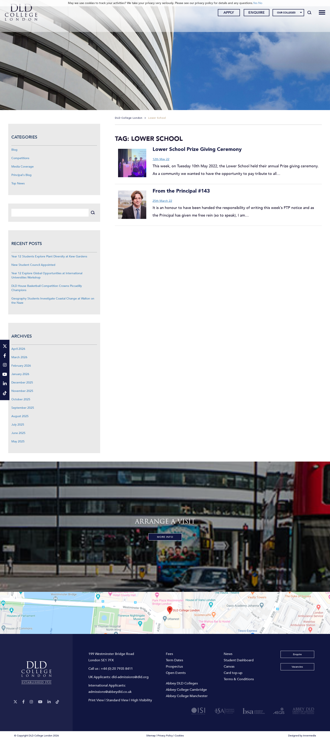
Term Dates (174, 660)
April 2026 (18, 349)
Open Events (176, 673)
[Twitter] (15, 702)
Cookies (179, 735)
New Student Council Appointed (33, 265)
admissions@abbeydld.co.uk (110, 691)
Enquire (253, 13)
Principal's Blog (21, 175)
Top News (18, 183)
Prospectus (174, 666)
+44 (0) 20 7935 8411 (117, 668)
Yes (255, 3)
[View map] (165, 613)
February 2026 (21, 366)
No (260, 3)
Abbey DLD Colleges (182, 683)
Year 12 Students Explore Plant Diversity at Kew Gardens (49, 256)
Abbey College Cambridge (186, 689)
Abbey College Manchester (187, 696)
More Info (165, 537)
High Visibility (141, 700)
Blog (14, 150)
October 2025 (20, 399)
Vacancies (297, 666)
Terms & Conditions (239, 679)
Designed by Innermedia (302, 735)
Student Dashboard (239, 660)
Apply (226, 13)
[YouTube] (40, 702)
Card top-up (233, 673)
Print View (96, 700)
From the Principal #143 (181, 191)
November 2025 (22, 391)
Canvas (229, 666)
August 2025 (20, 416)
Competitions (20, 158)
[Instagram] (31, 702)
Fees (169, 654)
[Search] (306, 13)
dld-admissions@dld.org (130, 677)
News (228, 654)
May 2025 (18, 441)
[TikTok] (57, 702)
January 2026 (20, 374)
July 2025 (17, 425)
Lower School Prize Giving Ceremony (197, 149)
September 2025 (22, 408)
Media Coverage (22, 167)
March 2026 (19, 357)
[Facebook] (23, 702)
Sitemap (151, 735)
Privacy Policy (165, 735)
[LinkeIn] (49, 702)
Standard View (117, 700)
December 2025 (22, 383)
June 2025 (18, 433)
